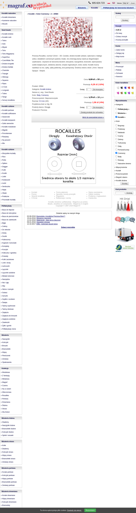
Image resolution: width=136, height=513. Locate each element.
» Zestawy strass (7, 462)
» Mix (3, 143)
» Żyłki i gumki (6, 326)
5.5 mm (42, 101)
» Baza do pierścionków (9, 216)
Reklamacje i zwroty (63, 198)
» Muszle (4, 24)
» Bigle (3, 223)
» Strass (4, 409)
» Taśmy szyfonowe (8, 306)
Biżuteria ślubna (8, 418)
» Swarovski (5, 117)
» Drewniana (5, 402)
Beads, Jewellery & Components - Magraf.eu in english (68, 204)
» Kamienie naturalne (8, 21)
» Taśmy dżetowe (7, 309)
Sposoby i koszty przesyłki (66, 194)
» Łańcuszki (5, 266)
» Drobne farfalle (7, 67)
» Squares (4, 80)
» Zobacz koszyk (121, 37)
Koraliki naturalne (9, 13)
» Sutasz (4, 293)
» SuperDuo (5, 57)
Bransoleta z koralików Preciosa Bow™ (50, 216)
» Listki (3, 177)
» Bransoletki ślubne (8, 429)
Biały (38, 95)
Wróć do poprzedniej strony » (93, 117)
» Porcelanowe (6, 133)
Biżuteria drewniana (9, 491)
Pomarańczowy (122, 150)
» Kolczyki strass (7, 452)
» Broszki (4, 346)
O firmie (34, 198)
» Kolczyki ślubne (7, 432)
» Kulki (3, 170)
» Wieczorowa (6, 392)
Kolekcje (5, 368)
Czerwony (45, 95)
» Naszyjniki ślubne (8, 425)
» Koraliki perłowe (7, 110)
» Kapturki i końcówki (8, 243)
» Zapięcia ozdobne (8, 319)
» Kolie (3, 445)
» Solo (3, 44)
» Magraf (4, 382)
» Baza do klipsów (7, 210)
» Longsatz (5, 90)
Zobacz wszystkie (68, 227)
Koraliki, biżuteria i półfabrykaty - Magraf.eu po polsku (68, 202)
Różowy (119, 160)
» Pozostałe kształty (8, 200)
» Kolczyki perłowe (7, 475)
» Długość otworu (120, 177)
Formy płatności (62, 192)
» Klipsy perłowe (7, 479)
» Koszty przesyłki (121, 40)
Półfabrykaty (7, 206)
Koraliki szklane (8, 106)
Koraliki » (121, 117)
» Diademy (5, 422)
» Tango (4, 97)
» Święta (4, 302)
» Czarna (4, 386)
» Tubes (4, 93)
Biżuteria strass (8, 442)
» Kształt (117, 171)
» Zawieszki (5, 322)
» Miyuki (4, 47)
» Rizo (3, 157)
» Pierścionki (5, 356)
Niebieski (120, 132)
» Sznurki (4, 296)
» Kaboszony (5, 240)
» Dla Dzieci (5, 412)
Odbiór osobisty (94, 194)
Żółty (118, 146)
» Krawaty (4, 256)
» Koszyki (4, 249)
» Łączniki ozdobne (8, 273)
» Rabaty (118, 70)
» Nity (3, 286)
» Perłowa (4, 399)
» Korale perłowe (7, 472)
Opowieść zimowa (43, 222)
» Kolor (117, 121)
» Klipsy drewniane (8, 499)
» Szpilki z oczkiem (8, 299)
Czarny (119, 136)
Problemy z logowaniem (97, 196)
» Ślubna (4, 405)
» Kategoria (118, 105)
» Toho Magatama (7, 54)
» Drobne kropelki (7, 64)
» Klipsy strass (6, 455)
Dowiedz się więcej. (74, 510)
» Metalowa (5, 379)
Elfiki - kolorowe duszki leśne (47, 224)
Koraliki (94, 8)
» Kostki (4, 173)
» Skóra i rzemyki (7, 289)
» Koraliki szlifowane (8, 113)
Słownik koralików (38, 196)
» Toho (3, 50)
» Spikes (4, 163)
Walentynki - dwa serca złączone (48, 220)
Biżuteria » (122, 113)
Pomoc (34, 194)
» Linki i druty (6, 263)
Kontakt (34, 192)
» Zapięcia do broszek (9, 316)
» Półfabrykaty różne (8, 329)
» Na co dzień (6, 389)
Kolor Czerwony (42, 14)
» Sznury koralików (8, 100)
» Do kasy (118, 33)
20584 (56, 14)
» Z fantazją (5, 376)
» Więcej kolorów (120, 167)
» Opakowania (6, 362)
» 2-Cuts (4, 87)
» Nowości (118, 77)
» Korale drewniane (8, 495)
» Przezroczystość (121, 174)
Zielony (119, 139)
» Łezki (3, 183)
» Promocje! (119, 67)
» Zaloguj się (119, 53)
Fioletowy (120, 129)
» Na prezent (5, 140)
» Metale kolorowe (7, 276)
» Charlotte (5, 70)
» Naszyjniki (5, 339)
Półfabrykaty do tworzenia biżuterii (118, 8)
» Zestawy (4, 359)
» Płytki (3, 190)
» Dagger (4, 167)
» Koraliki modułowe (8, 127)
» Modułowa (5, 372)
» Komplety (5, 246)
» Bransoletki (5, 349)
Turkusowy (120, 143)
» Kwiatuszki (5, 180)
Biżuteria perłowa (8, 468)
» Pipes (3, 84)
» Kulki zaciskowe (7, 259)
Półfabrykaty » (123, 109)
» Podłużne (5, 196)
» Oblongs (4, 77)
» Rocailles (5, 395)
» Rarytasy (5, 137)
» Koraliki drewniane (8, 17)
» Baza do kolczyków (8, 213)
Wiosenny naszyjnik (43, 218)
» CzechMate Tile (7, 60)
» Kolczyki (4, 342)
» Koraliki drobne (7, 34)
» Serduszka (5, 186)
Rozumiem (90, 510)
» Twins (3, 41)
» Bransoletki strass (8, 459)
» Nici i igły (5, 283)
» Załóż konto (120, 50)
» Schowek (119, 73)
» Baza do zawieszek (8, 220)
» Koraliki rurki (6, 37)
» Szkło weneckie (7, 123)
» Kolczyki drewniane (8, 502)
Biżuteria (82, 8)
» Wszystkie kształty (8, 153)
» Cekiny (4, 226)
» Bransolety (5, 505)
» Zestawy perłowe (8, 485)
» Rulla (3, 160)
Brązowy (119, 125)
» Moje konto (119, 57)
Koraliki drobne (45, 89)
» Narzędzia (5, 279)
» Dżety (3, 233)
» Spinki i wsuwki (7, 435)
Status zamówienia (95, 192)
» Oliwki (4, 193)
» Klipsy (4, 352)
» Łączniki (4, 269)
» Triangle (4, 74)
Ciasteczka (93, 198)
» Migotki (4, 130)
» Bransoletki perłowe (9, 482)
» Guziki (4, 236)
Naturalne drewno (123, 163)
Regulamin (60, 196)
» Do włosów (5, 230)
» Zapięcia (4, 312)
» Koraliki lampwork (8, 120)
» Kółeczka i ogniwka (8, 253)
